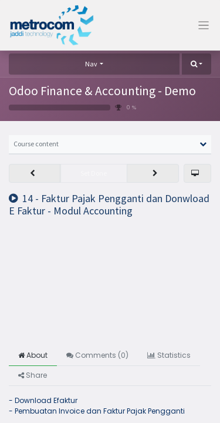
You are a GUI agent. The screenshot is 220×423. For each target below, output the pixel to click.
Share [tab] (32, 375)
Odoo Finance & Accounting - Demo (102, 91)
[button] (196, 64)
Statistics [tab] (169, 355)
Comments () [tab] (97, 355)
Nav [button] (91, 63)
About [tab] (33, 355)
